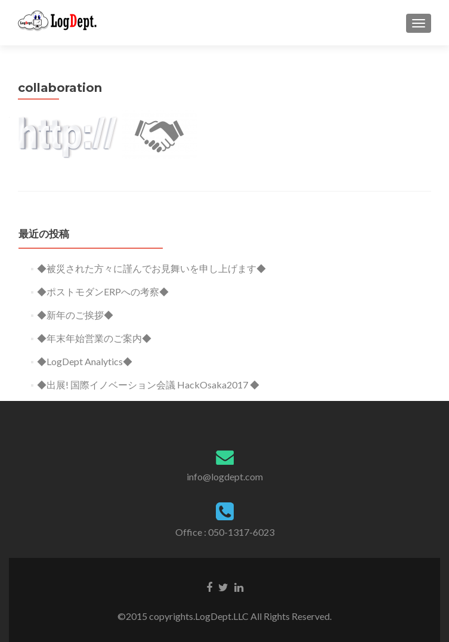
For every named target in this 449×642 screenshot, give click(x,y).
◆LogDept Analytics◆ (84, 361)
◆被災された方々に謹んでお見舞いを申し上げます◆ (151, 268)
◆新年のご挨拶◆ (75, 314)
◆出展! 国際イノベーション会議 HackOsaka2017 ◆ (148, 384)
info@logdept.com (225, 476)
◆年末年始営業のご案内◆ (94, 338)
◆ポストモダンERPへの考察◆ (103, 291)
